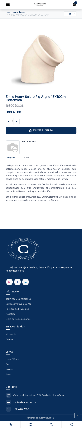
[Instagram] (9, 282)
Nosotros (10, 314)
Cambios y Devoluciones (18, 304)
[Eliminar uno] (9, 121)
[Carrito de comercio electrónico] (74, 4)
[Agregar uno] (16, 121)
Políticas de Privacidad (17, 309)
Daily (8, 364)
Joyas (8, 374)
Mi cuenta (11, 334)
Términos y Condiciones (18, 299)
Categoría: (10, 158)
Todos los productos (15, 12)
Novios (9, 369)
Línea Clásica (12, 359)
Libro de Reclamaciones (18, 319)
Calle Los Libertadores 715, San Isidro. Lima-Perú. (39, 395)
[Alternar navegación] (8, 4)
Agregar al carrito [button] (41, 130)
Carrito (9, 339)
